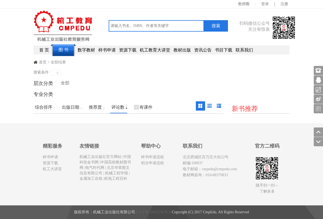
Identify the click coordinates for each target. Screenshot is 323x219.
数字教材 (86, 50)
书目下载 (223, 50)
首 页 (44, 50)
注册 (284, 4)
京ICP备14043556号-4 (153, 212)
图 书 (63, 49)
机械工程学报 (116, 173)
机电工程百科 (115, 179)
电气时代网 (94, 168)
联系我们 (244, 50)
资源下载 (127, 50)
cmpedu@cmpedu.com (219, 169)
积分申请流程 (152, 163)
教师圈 (243, 4)
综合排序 (43, 107)
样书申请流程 (152, 157)
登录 (265, 4)
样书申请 (107, 50)
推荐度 (95, 107)
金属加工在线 (91, 179)
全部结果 (58, 62)
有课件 (146, 107)
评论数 (117, 107)
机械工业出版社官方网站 (100, 157)
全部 (65, 83)
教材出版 (182, 50)
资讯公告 (203, 50)
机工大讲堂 (52, 169)
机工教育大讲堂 (155, 50)
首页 (43, 62)
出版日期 (70, 107)
